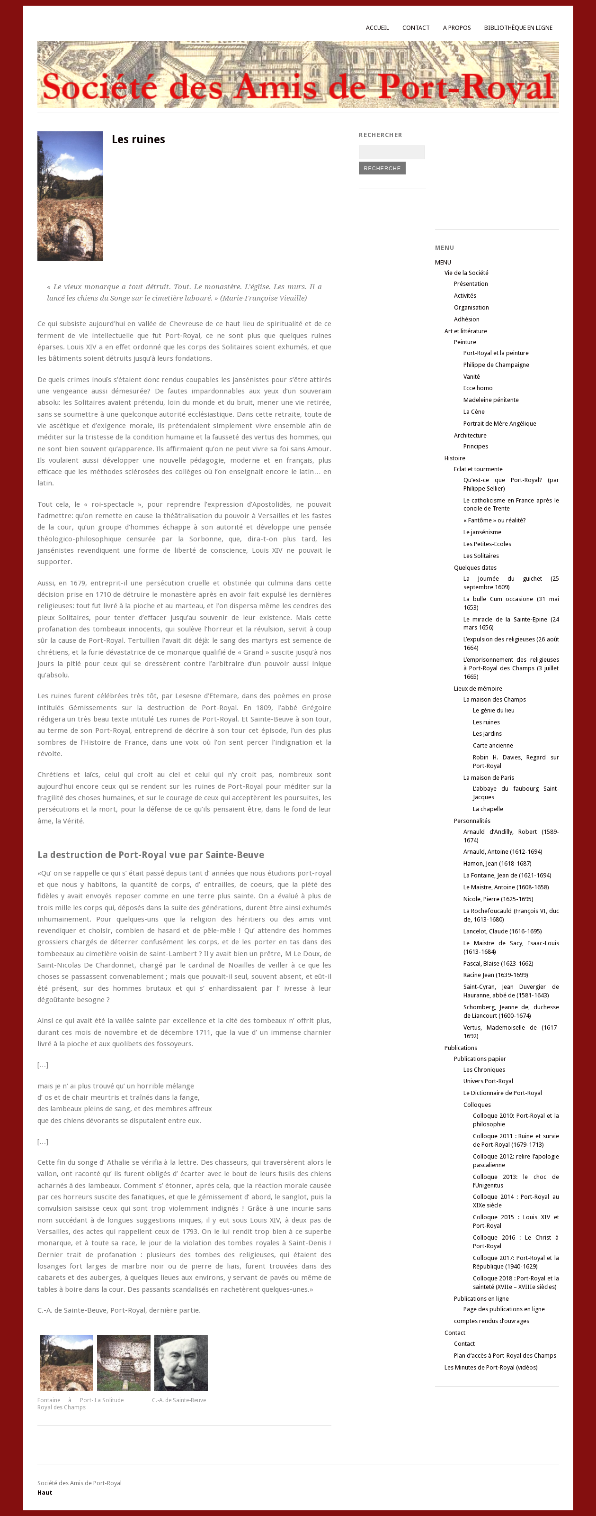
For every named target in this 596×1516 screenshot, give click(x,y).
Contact (416, 27)
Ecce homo (478, 388)
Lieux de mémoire (478, 688)
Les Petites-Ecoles (487, 544)
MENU (443, 262)
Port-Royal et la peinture (496, 352)
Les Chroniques (484, 1069)
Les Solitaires (481, 555)
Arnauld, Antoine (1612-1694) (503, 851)
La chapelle (488, 809)
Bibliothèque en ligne (518, 27)
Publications (461, 1047)
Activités (465, 295)
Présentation (471, 283)
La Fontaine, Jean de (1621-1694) (507, 875)
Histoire (455, 458)
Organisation (471, 307)
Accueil (377, 27)
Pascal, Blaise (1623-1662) (498, 963)
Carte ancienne (493, 745)
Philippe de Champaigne (496, 364)
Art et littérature (466, 331)
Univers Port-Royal (488, 1081)
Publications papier (480, 1058)
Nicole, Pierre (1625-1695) (498, 899)
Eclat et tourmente (478, 469)
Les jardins (487, 733)
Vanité (471, 376)
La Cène (474, 411)
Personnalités (472, 820)
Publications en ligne (481, 1298)
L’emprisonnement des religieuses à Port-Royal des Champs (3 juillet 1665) (511, 668)
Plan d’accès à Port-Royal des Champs (505, 1355)
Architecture (470, 435)
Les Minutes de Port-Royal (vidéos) (491, 1367)
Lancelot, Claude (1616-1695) (502, 931)
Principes (475, 446)
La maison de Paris (488, 777)
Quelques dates (475, 567)
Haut (45, 1492)
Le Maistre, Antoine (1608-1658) (506, 887)
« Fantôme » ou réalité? (494, 520)
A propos (457, 27)
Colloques (477, 1104)
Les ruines (486, 722)
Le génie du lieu (494, 710)
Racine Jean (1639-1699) (495, 974)
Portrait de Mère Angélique (499, 423)
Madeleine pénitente (491, 399)
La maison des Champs (494, 699)
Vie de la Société (467, 272)
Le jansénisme (482, 532)
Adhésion (467, 319)
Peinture (465, 342)
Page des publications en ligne (504, 1309)
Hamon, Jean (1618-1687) (497, 863)
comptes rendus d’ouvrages (491, 1320)
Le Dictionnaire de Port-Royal (502, 1092)
